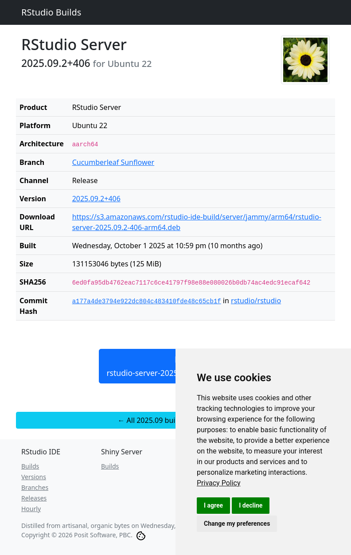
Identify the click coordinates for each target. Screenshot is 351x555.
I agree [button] (213, 505)
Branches (34, 487)
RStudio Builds (51, 12)
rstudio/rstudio (256, 300)
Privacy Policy (219, 483)
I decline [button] (250, 505)
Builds (30, 466)
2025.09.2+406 (96, 198)
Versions (33, 477)
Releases (34, 498)
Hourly (31, 508)
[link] (219, 483)
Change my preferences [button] (237, 523)
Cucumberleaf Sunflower (113, 162)
